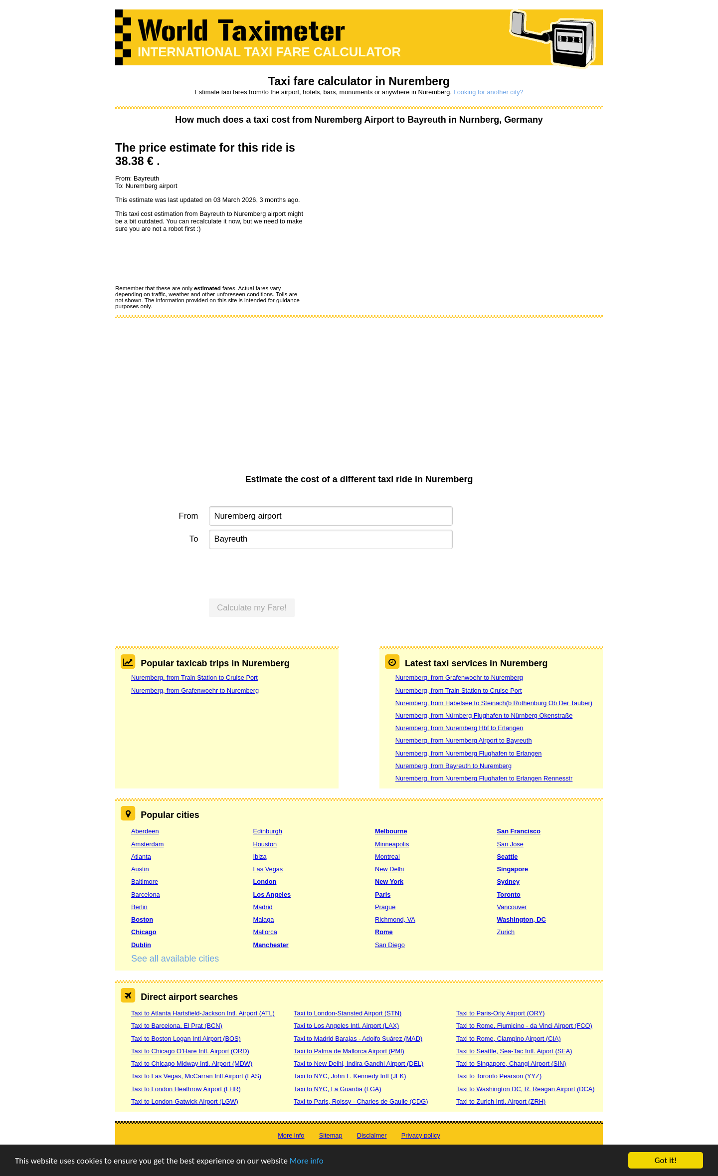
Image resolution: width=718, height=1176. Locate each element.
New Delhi (389, 869)
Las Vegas (268, 869)
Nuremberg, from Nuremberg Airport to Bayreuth (463, 740)
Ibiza (260, 856)
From (188, 516)
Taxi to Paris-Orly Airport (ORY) (500, 1013)
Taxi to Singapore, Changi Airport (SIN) (511, 1063)
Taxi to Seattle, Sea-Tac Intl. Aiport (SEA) (514, 1051)
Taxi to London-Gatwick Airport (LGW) (184, 1101)
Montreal (387, 856)
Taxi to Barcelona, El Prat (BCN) (176, 1025)
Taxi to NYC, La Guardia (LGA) (337, 1089)
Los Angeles (272, 894)
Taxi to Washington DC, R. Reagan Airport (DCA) (525, 1089)
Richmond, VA (395, 919)
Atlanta (141, 856)
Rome (384, 932)
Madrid (263, 907)
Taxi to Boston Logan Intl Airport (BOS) (186, 1038)
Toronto (509, 894)
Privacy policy (420, 1135)
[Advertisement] (359, 399)
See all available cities (175, 959)
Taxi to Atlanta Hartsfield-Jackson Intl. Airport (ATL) (203, 1013)
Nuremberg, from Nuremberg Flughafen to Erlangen (468, 753)
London (265, 881)
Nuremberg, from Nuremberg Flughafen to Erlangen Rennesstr (484, 778)
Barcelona (145, 894)
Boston (142, 919)
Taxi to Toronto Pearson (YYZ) (498, 1076)
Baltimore (144, 881)
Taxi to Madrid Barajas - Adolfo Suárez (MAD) (358, 1038)
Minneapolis (392, 844)
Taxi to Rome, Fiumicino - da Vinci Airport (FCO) (524, 1025)
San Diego (390, 945)
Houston (265, 844)
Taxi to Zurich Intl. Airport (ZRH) (500, 1101)
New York (389, 881)
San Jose (510, 844)
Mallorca (265, 932)
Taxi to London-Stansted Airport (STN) (347, 1013)
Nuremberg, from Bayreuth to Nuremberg (453, 766)
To (193, 539)
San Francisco (518, 831)
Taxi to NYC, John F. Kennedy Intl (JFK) (350, 1076)
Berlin (139, 907)
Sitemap (331, 1135)
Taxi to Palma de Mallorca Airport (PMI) (349, 1051)
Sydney (508, 881)
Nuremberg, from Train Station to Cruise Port (194, 677)
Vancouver (512, 907)
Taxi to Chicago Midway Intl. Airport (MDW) (191, 1063)
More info (307, 1161)
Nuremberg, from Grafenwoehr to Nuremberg (195, 690)
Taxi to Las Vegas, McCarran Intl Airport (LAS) (196, 1076)
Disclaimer (372, 1135)
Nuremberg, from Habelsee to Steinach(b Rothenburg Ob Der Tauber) (493, 703)
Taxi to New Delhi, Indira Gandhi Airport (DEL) (358, 1063)
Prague (385, 907)
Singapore (513, 869)
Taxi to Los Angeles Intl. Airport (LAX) (346, 1025)
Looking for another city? (489, 92)
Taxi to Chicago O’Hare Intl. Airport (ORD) (190, 1051)
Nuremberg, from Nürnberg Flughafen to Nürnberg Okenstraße (484, 715)
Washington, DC (521, 919)
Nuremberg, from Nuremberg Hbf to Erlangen (459, 728)
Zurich (506, 932)
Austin (140, 869)
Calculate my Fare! (252, 607)
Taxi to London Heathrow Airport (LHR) (186, 1089)
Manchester (271, 945)
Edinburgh (267, 831)
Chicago (143, 932)
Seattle (507, 856)
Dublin (141, 945)
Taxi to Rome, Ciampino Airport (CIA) (508, 1038)
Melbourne (391, 831)
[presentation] (191, 258)
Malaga (263, 919)
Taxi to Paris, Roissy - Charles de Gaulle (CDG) (361, 1101)
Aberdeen (145, 831)
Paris (382, 894)
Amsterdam (147, 844)
